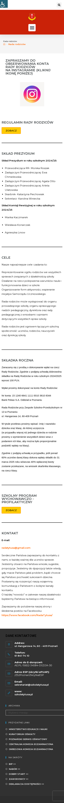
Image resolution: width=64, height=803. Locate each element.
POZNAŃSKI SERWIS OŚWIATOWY (28, 739)
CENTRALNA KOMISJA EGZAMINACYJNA (31, 744)
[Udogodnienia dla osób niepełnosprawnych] (4, 4)
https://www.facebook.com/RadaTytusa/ (27, 615)
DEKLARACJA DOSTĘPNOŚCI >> (26, 784)
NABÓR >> (14, 769)
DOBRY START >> (18, 774)
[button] (59, 4)
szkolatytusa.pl (24, 694)
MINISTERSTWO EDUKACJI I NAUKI (28, 729)
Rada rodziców (17, 44)
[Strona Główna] (4, 44)
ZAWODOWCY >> (18, 779)
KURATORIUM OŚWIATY (22, 734)
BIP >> (12, 764)
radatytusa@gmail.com (16, 547)
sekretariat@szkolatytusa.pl (32, 684)
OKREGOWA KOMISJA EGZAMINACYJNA (31, 749)
